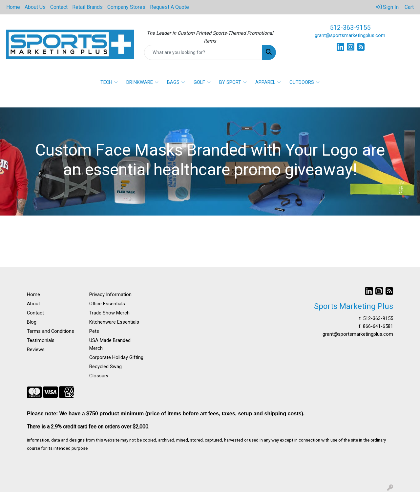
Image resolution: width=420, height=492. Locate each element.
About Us (35, 7)
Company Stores (126, 7)
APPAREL (268, 82)
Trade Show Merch (109, 313)
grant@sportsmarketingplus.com (350, 35)
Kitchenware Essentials (114, 322)
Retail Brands (87, 7)
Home (13, 7)
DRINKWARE (142, 82)
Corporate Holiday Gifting (116, 357)
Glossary (98, 376)
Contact (59, 7)
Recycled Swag (105, 366)
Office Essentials (107, 304)
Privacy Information (110, 294)
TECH (109, 82)
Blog (31, 322)
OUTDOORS (304, 82)
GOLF (202, 82)
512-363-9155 (350, 27)
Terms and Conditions (50, 331)
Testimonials (40, 340)
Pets (94, 331)
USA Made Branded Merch (110, 344)
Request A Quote (169, 7)
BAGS (176, 82)
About (33, 304)
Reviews (36, 349)
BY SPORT (233, 82)
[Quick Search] (203, 52)
